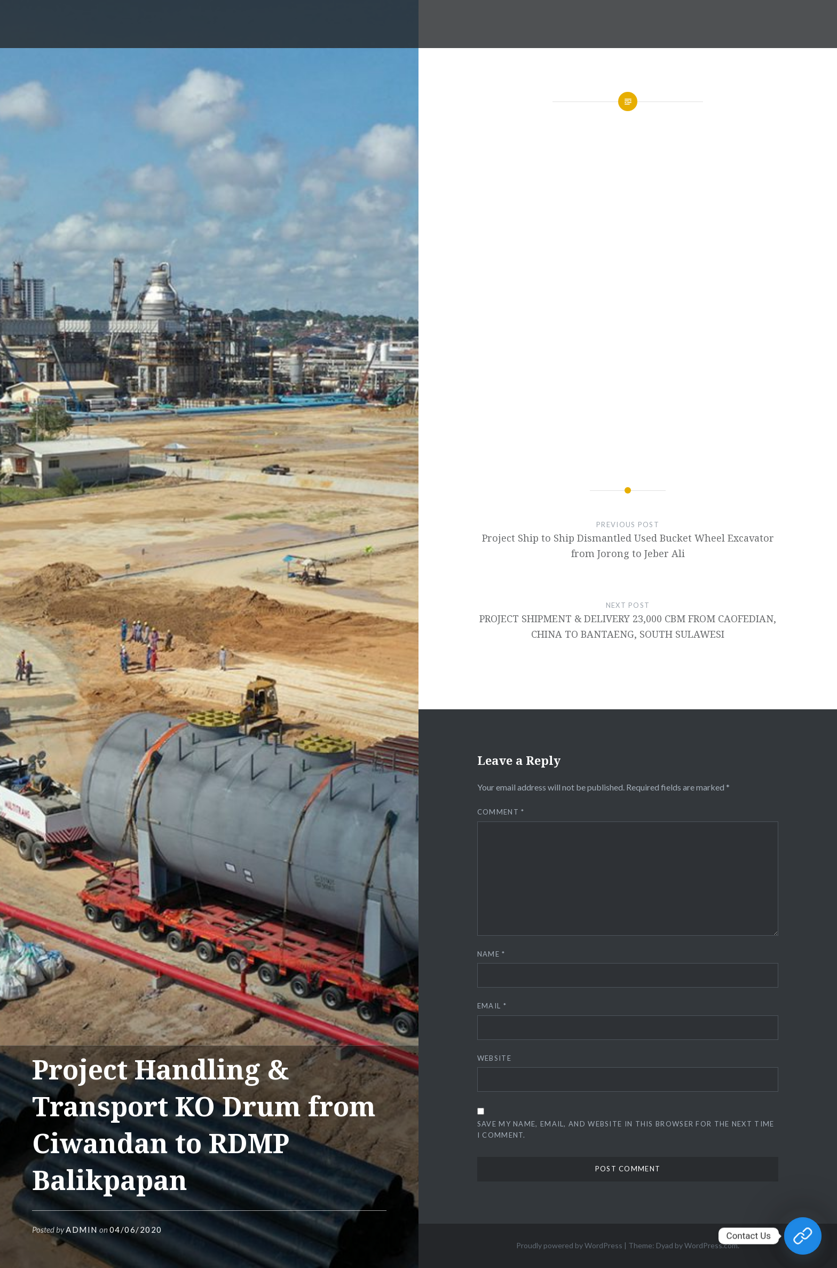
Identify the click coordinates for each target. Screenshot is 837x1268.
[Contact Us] (803, 1236)
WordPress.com (711, 1245)
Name (491, 954)
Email (492, 1005)
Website (494, 1058)
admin (82, 1229)
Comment (501, 812)
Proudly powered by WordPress (569, 1245)
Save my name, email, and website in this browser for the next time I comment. (626, 1129)
